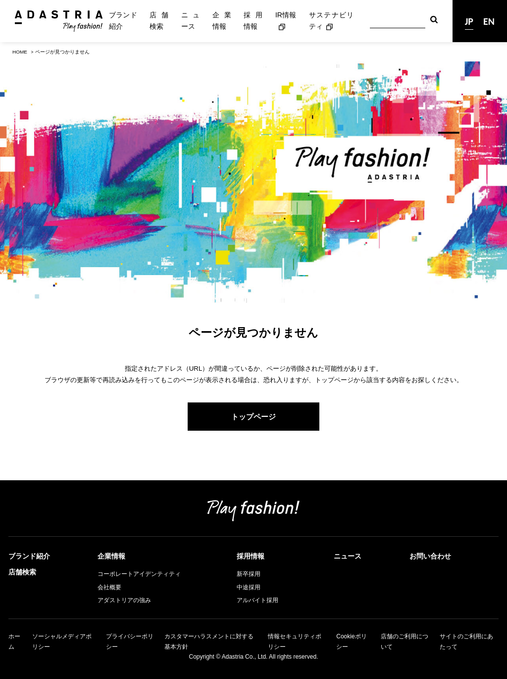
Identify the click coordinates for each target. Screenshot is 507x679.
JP (469, 21)
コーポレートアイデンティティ (139, 573)
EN (489, 21)
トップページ (253, 416)
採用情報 (253, 21)
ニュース (190, 21)
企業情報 (221, 21)
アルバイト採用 (257, 600)
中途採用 (248, 587)
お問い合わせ (430, 556)
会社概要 (109, 587)
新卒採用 (248, 573)
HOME (19, 52)
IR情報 (286, 15)
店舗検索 (159, 21)
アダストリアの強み (124, 600)
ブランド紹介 (123, 21)
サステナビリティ (331, 21)
